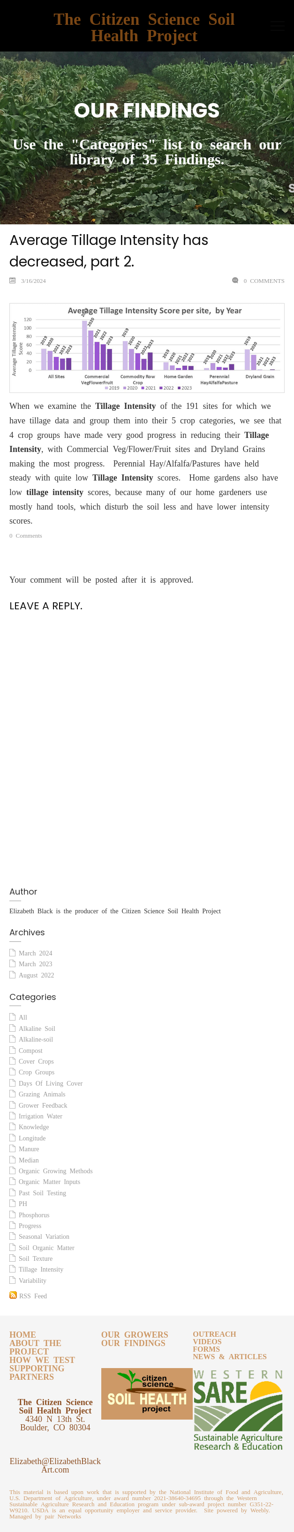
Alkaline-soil (36, 1038)
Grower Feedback (43, 1104)
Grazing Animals (42, 1092)
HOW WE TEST (42, 1358)
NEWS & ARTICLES (230, 1355)
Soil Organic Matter (47, 1246)
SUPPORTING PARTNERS (36, 1370)
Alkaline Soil (37, 1027)
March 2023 (36, 962)
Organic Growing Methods (56, 1169)
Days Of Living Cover (51, 1082)
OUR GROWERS (134, 1333)
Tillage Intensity (41, 1268)
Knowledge (34, 1125)
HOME (22, 1333)
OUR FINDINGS (133, 1341)
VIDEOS (207, 1340)
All (23, 1016)
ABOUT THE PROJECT (35, 1345)
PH (23, 1202)
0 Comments (263, 279)
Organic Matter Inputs (49, 1180)
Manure (29, 1147)
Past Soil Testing (42, 1191)
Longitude (32, 1136)
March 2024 (36, 951)
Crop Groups (36, 1070)
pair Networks (63, 1515)
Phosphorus (34, 1213)
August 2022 (36, 973)
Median (29, 1158)
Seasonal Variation (44, 1235)
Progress (30, 1224)
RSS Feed (28, 1294)
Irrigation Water (40, 1114)
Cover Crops (36, 1060)
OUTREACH (214, 1332)
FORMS (206, 1347)
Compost (31, 1049)
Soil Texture (36, 1257)
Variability (32, 1279)
